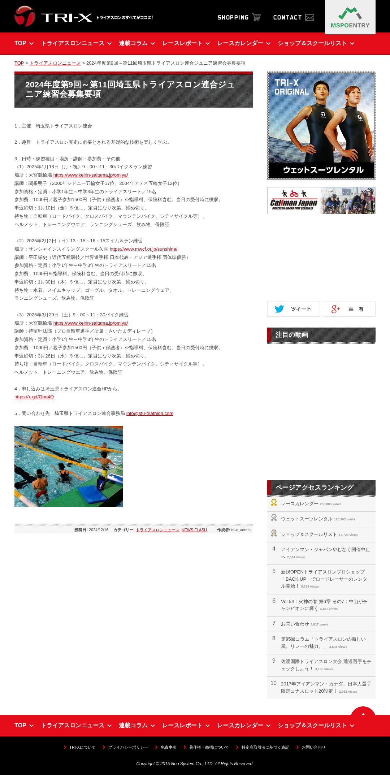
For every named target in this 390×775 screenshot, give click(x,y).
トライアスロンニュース (55, 63)
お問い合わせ (295, 624)
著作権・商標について (209, 747)
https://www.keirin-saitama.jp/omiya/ (90, 175)
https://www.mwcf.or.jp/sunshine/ (144, 249)
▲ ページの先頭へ (363, 710)
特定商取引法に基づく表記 (265, 747)
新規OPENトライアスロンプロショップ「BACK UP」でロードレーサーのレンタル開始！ (324, 579)
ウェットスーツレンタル (307, 518)
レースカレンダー (299, 503)
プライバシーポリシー (128, 747)
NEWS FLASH (194, 530)
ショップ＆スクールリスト (309, 534)
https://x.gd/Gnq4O (34, 396)
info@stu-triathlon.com (149, 413)
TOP (19, 63)
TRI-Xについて (82, 747)
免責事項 (169, 747)
